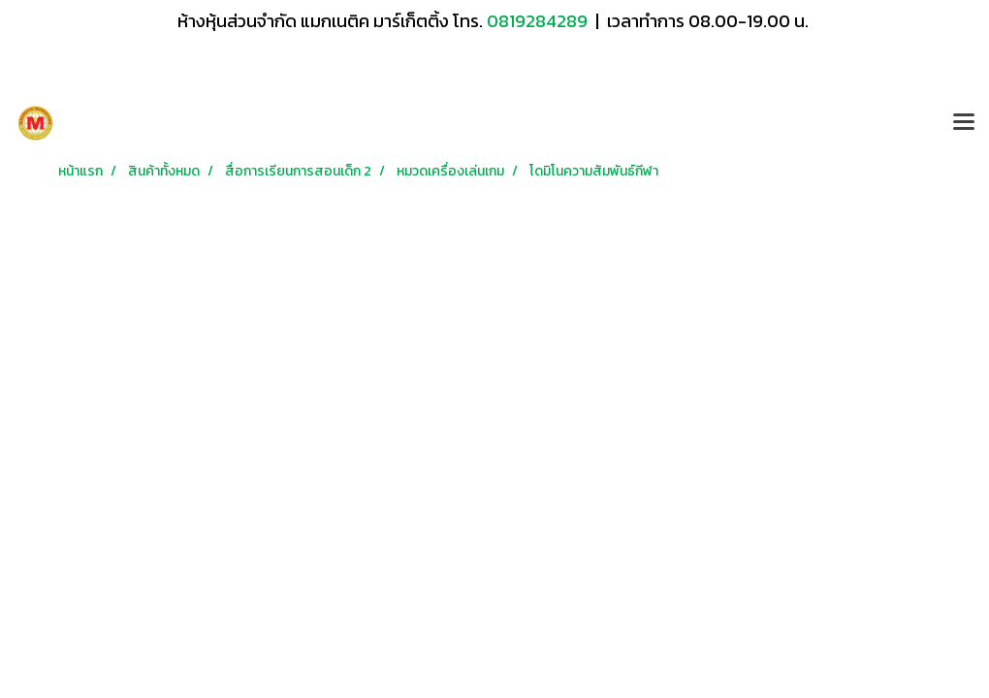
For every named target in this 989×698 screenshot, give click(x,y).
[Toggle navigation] (963, 123)
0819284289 (539, 21)
